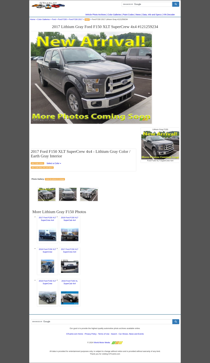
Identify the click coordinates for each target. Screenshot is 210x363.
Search (114, 334)
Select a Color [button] (54, 163)
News (138, 14)
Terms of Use (103, 334)
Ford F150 (62, 19)
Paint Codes (128, 14)
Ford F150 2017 (76, 19)
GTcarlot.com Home (74, 334)
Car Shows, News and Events (131, 334)
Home (32, 19)
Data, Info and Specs (152, 14)
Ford (54, 19)
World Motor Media (102, 342)
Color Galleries (114, 14)
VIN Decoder (169, 14)
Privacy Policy (91, 334)
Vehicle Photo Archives (95, 14)
